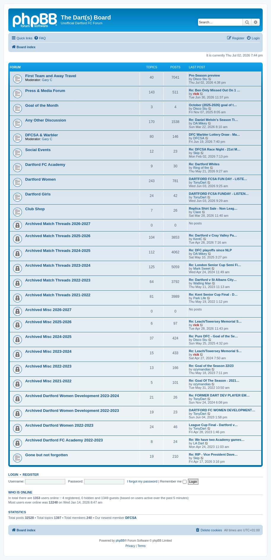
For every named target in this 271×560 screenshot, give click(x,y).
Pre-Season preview (204, 75)
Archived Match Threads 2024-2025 (57, 250)
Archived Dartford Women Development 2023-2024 (72, 396)
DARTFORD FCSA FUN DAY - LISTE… (218, 179)
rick (196, 94)
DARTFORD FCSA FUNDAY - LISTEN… (219, 193)
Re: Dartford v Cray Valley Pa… (213, 235)
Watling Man (202, 283)
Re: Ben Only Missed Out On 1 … (214, 90)
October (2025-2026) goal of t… (213, 105)
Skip (196, 153)
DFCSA (198, 138)
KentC (198, 239)
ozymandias (202, 369)
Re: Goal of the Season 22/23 (211, 366)
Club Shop (35, 209)
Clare (197, 212)
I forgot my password (142, 481)
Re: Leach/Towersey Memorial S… (215, 321)
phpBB (120, 540)
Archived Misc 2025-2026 (48, 322)
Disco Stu (200, 79)
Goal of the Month (41, 105)
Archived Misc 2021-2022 (48, 381)
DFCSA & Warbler (41, 135)
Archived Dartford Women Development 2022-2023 (72, 410)
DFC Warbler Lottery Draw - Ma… (214, 134)
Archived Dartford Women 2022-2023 (59, 425)
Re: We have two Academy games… (217, 439)
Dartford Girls (38, 194)
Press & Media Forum (45, 90)
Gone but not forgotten (46, 455)
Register (31, 474)
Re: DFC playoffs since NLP (210, 250)
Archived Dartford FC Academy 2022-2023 (64, 440)
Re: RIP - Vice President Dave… (213, 454)
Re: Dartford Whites (204, 164)
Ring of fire (201, 167)
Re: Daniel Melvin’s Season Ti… (213, 120)
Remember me (173, 481)
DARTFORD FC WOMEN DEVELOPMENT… (222, 410)
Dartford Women (40, 179)
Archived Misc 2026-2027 (48, 309)
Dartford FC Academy (45, 164)
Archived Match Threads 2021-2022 (57, 295)
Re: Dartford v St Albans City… (213, 279)
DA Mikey (200, 123)
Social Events (38, 150)
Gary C (47, 80)
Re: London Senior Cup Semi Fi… (215, 265)
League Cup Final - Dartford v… (213, 425)
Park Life (199, 298)
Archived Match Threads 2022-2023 (57, 280)
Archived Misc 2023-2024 (48, 351)
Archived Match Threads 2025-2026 (57, 236)
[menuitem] (40, 38)
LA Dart (198, 443)
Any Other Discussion (45, 120)
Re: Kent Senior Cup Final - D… (213, 294)
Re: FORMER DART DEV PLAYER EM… (219, 395)
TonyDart (199, 182)
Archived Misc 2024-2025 (48, 336)
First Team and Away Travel (50, 76)
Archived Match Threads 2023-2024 (57, 265)
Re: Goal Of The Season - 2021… (214, 380)
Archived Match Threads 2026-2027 (57, 223)
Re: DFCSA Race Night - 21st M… (214, 149)
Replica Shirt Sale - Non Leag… (213, 208)
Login (13, 474)
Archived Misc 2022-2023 (48, 366)
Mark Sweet (202, 268)
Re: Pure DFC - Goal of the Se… (213, 336)
